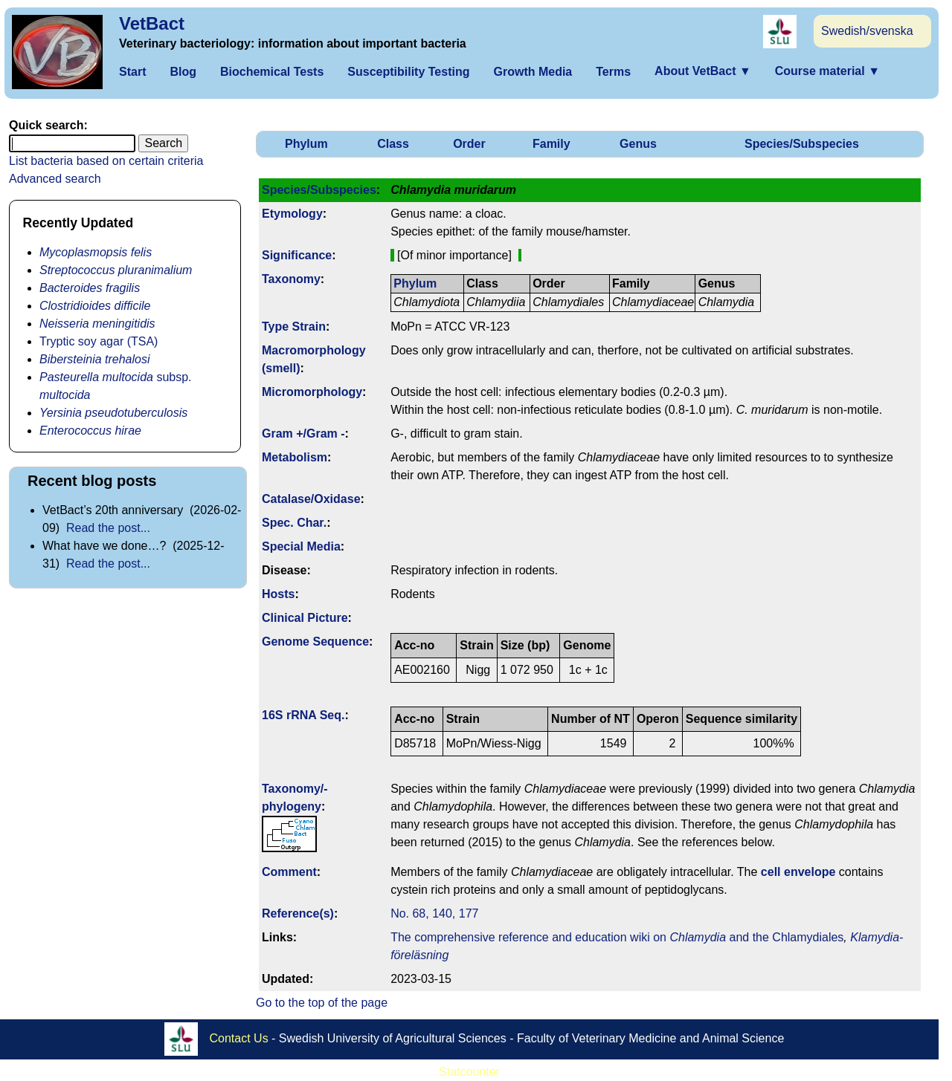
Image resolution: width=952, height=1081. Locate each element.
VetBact (151, 23)
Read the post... (108, 528)
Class (393, 143)
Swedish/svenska (867, 31)
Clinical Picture (305, 617)
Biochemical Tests (272, 71)
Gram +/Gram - (303, 433)
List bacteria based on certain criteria (106, 161)
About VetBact (702, 71)
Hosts (278, 594)
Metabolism (294, 457)
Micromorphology (312, 392)
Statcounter (469, 1071)
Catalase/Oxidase (311, 499)
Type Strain (294, 326)
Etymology (292, 213)
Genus (638, 143)
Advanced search (55, 178)
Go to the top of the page (321, 1002)
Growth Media (532, 71)
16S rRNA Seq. (303, 715)
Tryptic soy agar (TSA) (98, 341)
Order (469, 143)
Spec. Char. (294, 522)
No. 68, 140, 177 (434, 913)
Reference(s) (298, 913)
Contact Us (239, 1038)
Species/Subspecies (801, 143)
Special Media (301, 546)
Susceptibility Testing (408, 71)
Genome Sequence (315, 641)
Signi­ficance (297, 255)
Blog (183, 71)
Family (551, 143)
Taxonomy (291, 279)
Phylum (306, 143)
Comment (289, 872)
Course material (827, 71)
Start (132, 71)
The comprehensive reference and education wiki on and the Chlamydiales (616, 937)
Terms (613, 71)
